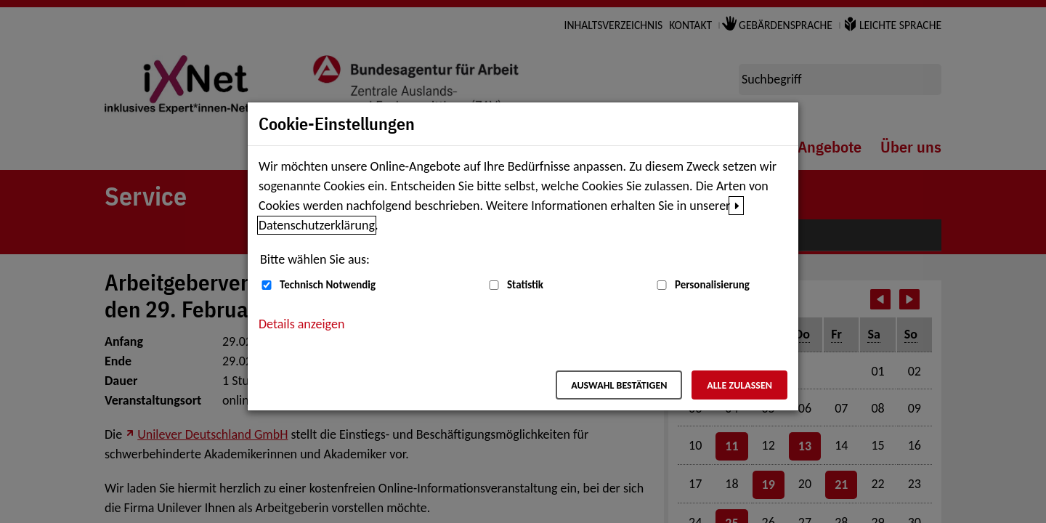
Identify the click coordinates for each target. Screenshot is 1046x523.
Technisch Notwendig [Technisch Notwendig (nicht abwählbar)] (328, 284)
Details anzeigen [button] (301, 324)
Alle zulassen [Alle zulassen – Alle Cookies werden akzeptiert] (739, 385)
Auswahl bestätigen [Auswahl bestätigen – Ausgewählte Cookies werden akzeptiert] (619, 385)
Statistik (525, 284)
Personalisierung (712, 284)
